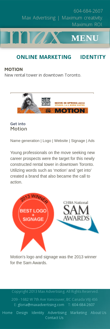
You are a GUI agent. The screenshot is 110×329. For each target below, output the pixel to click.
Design (22, 312)
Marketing (78, 312)
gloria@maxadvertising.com (41, 304)
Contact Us (54, 317)
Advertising (57, 312)
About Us (98, 312)
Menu (85, 38)
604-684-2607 (83, 304)
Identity (88, 57)
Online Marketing (39, 57)
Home (7, 312)
